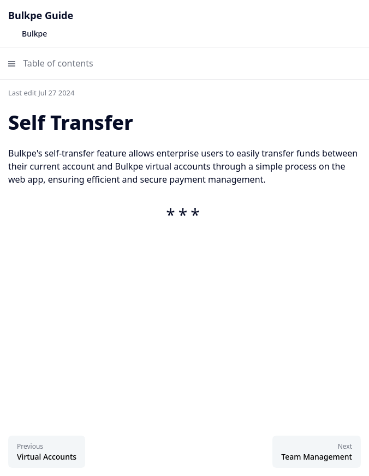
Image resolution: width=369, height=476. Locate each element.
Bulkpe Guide (40, 15)
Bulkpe (34, 33)
